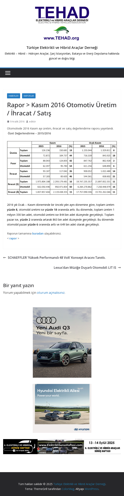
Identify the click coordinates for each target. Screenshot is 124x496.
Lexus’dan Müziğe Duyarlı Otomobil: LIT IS (87, 267)
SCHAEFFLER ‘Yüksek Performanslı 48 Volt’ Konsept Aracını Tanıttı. (54, 257)
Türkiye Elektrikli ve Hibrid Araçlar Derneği (62, 47)
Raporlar (29, 95)
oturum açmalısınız (51, 292)
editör (32, 121)
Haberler (14, 95)
